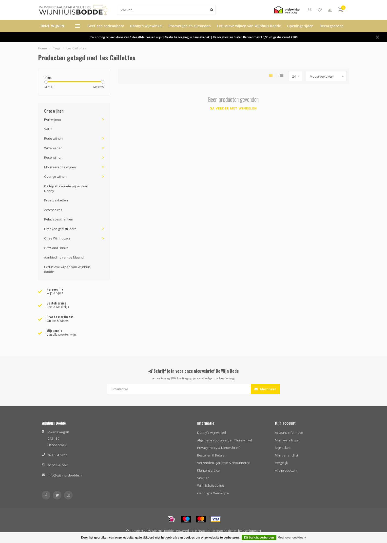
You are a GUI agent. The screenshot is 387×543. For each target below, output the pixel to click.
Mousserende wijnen (60, 167)
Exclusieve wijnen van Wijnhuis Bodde (249, 25)
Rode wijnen (53, 138)
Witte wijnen (53, 148)
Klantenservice (208, 470)
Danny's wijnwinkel (146, 25)
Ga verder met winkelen (233, 108)
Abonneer (265, 389)
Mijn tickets (283, 447)
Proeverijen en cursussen (190, 25)
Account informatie (289, 432)
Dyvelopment (251, 531)
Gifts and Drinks (56, 248)
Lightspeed (201, 531)
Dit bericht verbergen (259, 537)
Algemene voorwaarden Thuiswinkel (224, 440)
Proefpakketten (56, 200)
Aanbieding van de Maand (64, 257)
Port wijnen (52, 119)
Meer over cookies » (292, 537)
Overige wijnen (55, 176)
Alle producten (286, 470)
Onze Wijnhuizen (57, 238)
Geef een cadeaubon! (105, 25)
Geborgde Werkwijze (213, 493)
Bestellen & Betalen (212, 455)
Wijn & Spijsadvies (211, 485)
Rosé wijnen (53, 157)
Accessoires (53, 210)
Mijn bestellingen (287, 440)
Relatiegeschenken (58, 219)
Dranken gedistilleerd (60, 229)
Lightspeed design (224, 531)
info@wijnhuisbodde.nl (65, 475)
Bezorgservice (331, 25)
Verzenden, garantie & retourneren (223, 462)
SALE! (48, 129)
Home (42, 48)
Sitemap (203, 478)
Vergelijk (281, 462)
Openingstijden (300, 25)
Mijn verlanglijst (286, 455)
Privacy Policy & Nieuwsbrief (218, 447)
